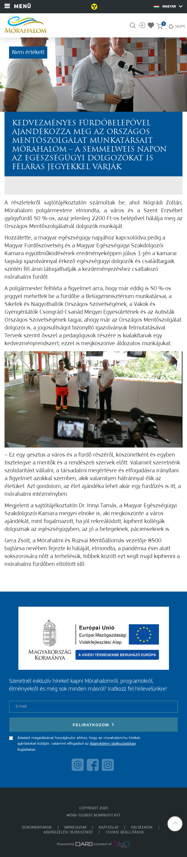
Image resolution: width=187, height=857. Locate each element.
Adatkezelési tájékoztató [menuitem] (68, 832)
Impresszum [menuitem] (75, 828)
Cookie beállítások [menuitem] (125, 832)
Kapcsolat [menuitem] (109, 828)
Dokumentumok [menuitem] (37, 828)
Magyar (168, 6)
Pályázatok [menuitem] (142, 828)
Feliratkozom (93, 724)
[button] (174, 823)
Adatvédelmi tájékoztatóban (113, 744)
